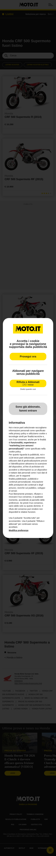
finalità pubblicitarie (18, 479)
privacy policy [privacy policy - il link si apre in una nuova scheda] (20, 433)
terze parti (18, 458)
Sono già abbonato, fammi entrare (28, 408)
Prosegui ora (28, 356)
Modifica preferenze (18, 530)
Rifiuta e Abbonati (28, 383)
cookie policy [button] (15, 451)
